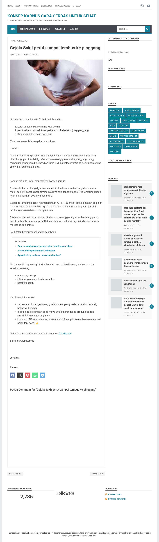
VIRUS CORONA (129, 121)
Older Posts (97, 474)
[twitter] (20, 375)
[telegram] (42, 375)
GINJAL (113, 136)
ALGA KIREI (143, 121)
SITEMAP (77, 6)
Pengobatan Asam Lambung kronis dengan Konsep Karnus (136, 262)
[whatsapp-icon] (142, 6)
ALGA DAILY (115, 152)
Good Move (65, 333)
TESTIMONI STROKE (128, 136)
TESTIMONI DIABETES (119, 131)
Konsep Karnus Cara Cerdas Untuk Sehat (51, 16)
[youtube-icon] (148, 6)
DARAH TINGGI (131, 146)
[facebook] (12, 375)
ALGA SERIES (115, 146)
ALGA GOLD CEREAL (136, 115)
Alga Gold (123, 126)
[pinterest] (27, 375)
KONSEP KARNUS (27, 29)
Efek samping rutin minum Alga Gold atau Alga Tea (135, 190)
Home (10, 6)
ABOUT (19, 6)
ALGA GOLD (60, 29)
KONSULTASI (44, 29)
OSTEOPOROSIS (116, 141)
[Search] (131, 29)
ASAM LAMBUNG (117, 115)
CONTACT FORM (31, 6)
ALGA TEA (74, 29)
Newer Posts (15, 474)
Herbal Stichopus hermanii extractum (36, 250)
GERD (112, 126)
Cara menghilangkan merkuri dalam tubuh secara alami (45, 246)
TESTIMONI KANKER (135, 141)
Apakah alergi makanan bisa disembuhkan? (39, 255)
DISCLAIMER (46, 6)
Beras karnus (138, 131)
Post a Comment (31, 54)
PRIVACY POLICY (62, 6)
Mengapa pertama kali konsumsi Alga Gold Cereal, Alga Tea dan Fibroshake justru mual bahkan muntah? (135, 214)
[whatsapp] (35, 375)
